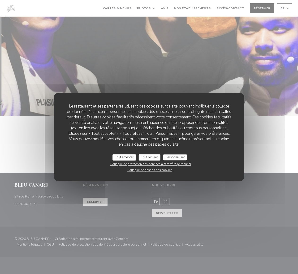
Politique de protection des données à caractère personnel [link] (150, 164)
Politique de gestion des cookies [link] (149, 170)
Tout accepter (124, 157)
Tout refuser (149, 157)
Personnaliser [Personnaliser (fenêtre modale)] (175, 157)
